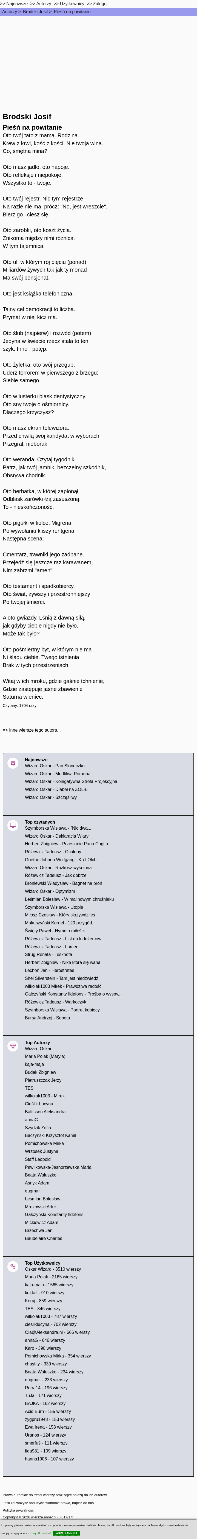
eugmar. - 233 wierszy (46, 1380)
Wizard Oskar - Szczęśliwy (51, 797)
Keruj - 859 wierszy (43, 1300)
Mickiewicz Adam (41, 1222)
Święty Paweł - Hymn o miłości (55, 931)
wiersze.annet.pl (43, 1517)
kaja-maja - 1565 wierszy (49, 1284)
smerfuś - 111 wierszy (46, 1443)
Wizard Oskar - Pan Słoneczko (55, 765)
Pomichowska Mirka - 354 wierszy (58, 1356)
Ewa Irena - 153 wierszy (48, 1427)
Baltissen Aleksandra (45, 1111)
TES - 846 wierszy (43, 1308)
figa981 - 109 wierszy (45, 1451)
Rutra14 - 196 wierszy (46, 1387)
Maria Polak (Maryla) (45, 1056)
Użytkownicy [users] (72, 3)
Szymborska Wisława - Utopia (54, 907)
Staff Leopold (38, 1159)
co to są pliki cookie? (39, 1533)
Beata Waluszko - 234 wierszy (54, 1372)
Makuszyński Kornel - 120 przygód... (60, 923)
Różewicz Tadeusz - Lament (52, 946)
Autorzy (9, 11)
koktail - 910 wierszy (44, 1292)
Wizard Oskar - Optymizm (50, 891)
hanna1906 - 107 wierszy (49, 1459)
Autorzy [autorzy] (43, 3)
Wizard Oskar (38, 1048)
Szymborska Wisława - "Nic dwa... (58, 828)
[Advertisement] (98, 57)
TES (29, 1088)
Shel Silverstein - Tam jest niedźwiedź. (62, 978)
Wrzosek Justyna (41, 1151)
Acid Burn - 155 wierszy (48, 1411)
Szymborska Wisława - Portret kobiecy (62, 1010)
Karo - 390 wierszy (43, 1348)
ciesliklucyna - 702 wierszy (51, 1324)
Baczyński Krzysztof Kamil (50, 1135)
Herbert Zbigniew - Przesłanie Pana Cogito (66, 843)
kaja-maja (34, 1064)
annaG (31, 1119)
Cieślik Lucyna (39, 1104)
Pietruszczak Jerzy (43, 1080)
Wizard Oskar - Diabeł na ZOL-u (56, 789)
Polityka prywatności (19, 1510)
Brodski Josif (35, 11)
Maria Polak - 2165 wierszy (51, 1277)
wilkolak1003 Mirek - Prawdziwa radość (63, 986)
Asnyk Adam (37, 1183)
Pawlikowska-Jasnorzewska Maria (58, 1167)
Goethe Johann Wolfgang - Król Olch (60, 859)
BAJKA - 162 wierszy (45, 1403)
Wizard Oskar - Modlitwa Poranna (57, 773)
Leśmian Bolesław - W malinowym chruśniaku (69, 899)
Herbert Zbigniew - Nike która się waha (63, 962)
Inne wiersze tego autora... (35, 730)
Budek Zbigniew (40, 1072)
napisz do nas (83, 1503)
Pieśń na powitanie (72, 11)
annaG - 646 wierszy (45, 1340)
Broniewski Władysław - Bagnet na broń (63, 883)
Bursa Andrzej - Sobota (47, 1018)
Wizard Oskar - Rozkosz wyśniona (58, 867)
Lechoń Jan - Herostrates (49, 970)
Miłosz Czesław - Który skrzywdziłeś (60, 915)
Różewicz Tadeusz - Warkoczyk (55, 1002)
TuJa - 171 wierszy (43, 1395)
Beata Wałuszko (40, 1175)
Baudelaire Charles (43, 1238)
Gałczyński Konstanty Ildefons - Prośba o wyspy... (73, 994)
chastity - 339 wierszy (46, 1364)
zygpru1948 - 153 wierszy (50, 1419)
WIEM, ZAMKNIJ (66, 1533)
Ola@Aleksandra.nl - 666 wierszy (57, 1332)
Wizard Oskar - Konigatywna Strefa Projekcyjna (71, 781)
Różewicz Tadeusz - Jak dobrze (56, 875)
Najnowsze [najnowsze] (17, 3)
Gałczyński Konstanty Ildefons (54, 1214)
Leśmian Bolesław (42, 1199)
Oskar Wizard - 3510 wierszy (53, 1269)
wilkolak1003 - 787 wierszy (51, 1316)
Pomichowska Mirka (44, 1143)
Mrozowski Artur (40, 1207)
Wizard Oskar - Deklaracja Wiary (56, 836)
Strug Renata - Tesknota (48, 954)
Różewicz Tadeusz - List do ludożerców (63, 938)
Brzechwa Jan (39, 1230)
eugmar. (33, 1191)
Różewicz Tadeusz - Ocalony (53, 851)
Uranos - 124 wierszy (45, 1435)
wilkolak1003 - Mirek (45, 1096)
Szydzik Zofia (38, 1127)
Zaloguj (100, 3)
